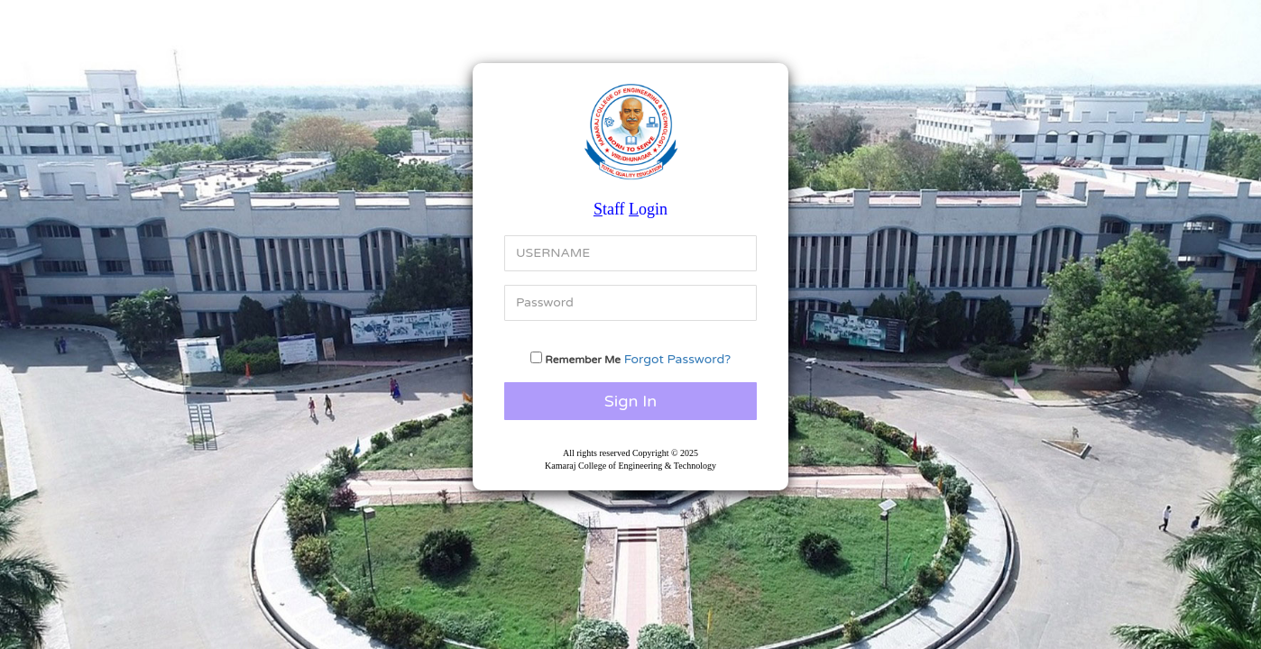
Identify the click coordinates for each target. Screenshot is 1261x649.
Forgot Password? (678, 359)
